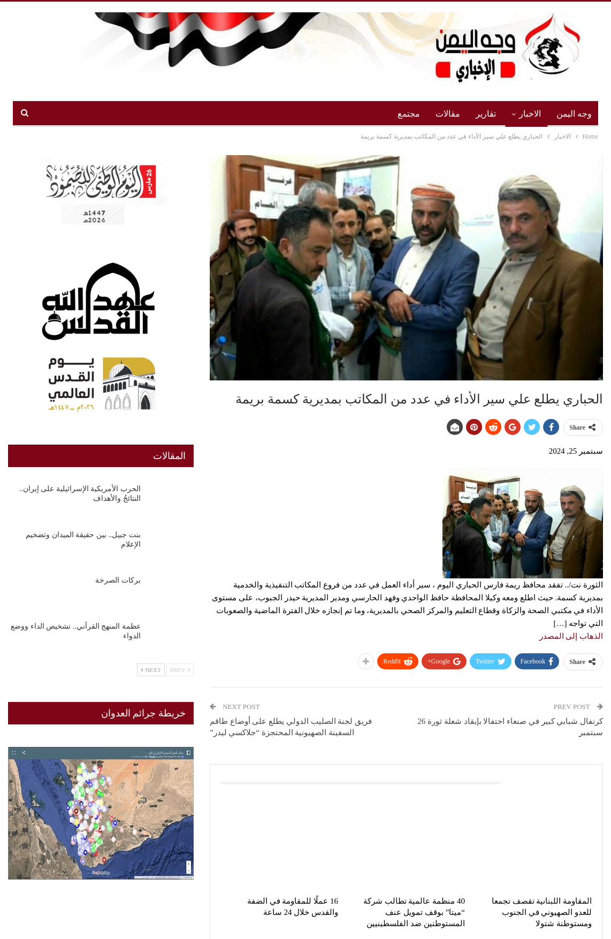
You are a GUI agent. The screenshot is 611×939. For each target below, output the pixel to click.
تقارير (486, 113)
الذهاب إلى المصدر (571, 636)
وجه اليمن (574, 113)
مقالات (448, 113)
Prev (180, 670)
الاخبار (530, 113)
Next (151, 670)
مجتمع (409, 113)
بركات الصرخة (118, 580)
